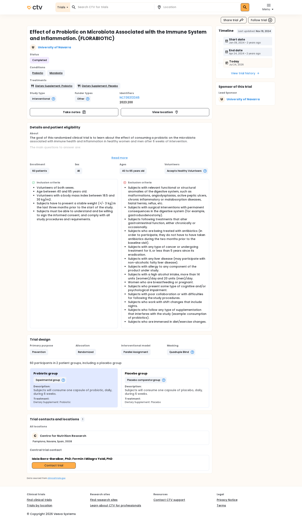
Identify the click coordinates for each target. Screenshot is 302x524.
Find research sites (104, 500)
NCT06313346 (130, 97)
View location (165, 112)
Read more (119, 158)
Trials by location (39, 505)
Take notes (74, 112)
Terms (221, 505)
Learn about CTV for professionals (115, 505)
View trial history (245, 73)
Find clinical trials (39, 500)
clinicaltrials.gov (56, 478)
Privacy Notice (227, 500)
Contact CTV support (169, 500)
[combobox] (114, 7)
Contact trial (53, 465)
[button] (38, 73)
